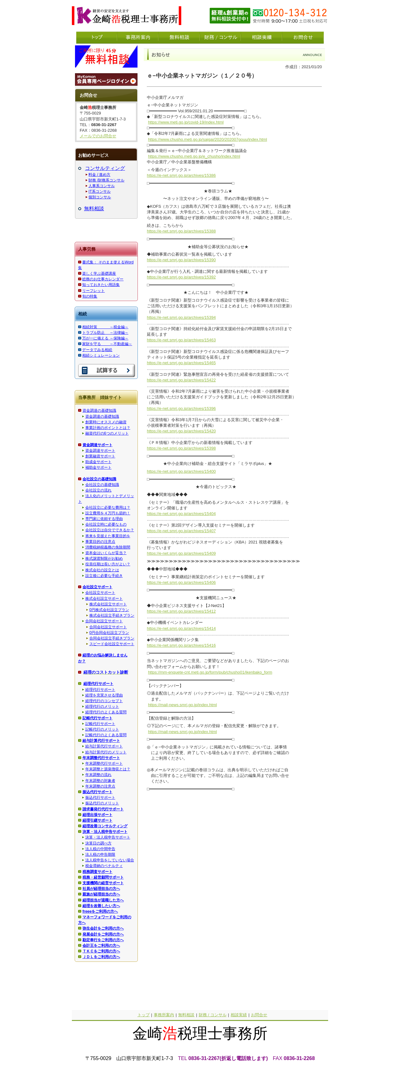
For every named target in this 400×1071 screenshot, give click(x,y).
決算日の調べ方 (98, 843)
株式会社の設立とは (102, 570)
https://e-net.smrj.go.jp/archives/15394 (181, 317)
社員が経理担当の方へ (101, 888)
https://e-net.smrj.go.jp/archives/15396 (181, 408)
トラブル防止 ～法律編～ (105, 332)
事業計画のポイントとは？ (107, 428)
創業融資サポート (100, 456)
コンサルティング (105, 168)
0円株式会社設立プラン (109, 610)
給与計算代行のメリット (106, 752)
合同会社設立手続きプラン (111, 638)
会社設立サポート (100, 592)
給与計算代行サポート (104, 746)
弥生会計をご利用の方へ (103, 928)
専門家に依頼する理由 (104, 519)
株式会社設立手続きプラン (111, 615)
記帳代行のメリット (102, 729)
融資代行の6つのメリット (107, 433)
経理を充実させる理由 (104, 695)
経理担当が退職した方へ (103, 900)
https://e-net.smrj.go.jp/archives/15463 (181, 340)
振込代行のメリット (102, 803)
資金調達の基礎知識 (99, 410)
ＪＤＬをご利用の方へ (101, 957)
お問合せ (259, 1014)
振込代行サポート (100, 797)
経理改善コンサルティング (105, 826)
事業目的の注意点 (100, 541)
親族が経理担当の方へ (101, 894)
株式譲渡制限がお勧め (104, 558)
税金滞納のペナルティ (104, 866)
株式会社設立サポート (104, 598)
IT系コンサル (99, 191)
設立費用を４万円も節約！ (107, 513)
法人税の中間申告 (100, 849)
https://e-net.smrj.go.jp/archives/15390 (181, 260)
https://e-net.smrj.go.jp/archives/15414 (181, 628)
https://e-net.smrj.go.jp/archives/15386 (181, 175)
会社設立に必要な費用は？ (107, 507)
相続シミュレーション (101, 355)
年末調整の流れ (98, 775)
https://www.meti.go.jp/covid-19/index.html (186, 122)
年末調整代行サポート (104, 763)
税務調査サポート (97, 872)
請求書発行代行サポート (103, 809)
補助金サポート (98, 467)
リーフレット (93, 290)
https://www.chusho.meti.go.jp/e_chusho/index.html (194, 156)
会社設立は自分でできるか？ (109, 530)
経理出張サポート (97, 815)
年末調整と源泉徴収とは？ (107, 769)
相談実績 (239, 1014)
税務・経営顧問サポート (103, 877)
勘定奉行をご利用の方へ (103, 940)
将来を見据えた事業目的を (107, 536)
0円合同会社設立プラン (109, 632)
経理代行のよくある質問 (106, 712)
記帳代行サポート (100, 724)
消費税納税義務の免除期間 (107, 547)
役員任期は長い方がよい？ (107, 564)
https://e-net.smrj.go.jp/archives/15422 (181, 380)
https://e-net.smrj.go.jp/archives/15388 (181, 231)
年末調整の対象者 (100, 780)
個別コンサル (99, 197)
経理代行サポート (100, 689)
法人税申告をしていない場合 (109, 860)
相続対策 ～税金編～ (105, 327)
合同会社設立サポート (104, 621)
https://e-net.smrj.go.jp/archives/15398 (181, 448)
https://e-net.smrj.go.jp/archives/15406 (181, 582)
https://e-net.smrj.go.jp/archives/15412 (181, 611)
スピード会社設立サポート (111, 644)
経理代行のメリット (102, 706)
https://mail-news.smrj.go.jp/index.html (182, 704)
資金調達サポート (100, 450)
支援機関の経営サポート (103, 883)
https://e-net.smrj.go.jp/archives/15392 (181, 277)
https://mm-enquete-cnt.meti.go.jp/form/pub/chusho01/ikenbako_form (210, 672)
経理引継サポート (97, 820)
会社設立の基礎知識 (102, 484)
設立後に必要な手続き (104, 576)
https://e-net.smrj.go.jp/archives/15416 (181, 645)
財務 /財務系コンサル (106, 180)
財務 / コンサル (213, 1014)
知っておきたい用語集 (101, 285)
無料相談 (94, 208)
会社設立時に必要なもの (106, 524)
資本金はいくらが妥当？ (106, 553)
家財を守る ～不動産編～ (107, 344)
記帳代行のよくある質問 (106, 735)
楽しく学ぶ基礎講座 (99, 273)
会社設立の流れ (98, 490)
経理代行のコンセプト (104, 701)
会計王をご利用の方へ (101, 945)
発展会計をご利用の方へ (103, 934)
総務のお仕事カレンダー (102, 279)
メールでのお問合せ (98, 136)
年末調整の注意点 (100, 786)
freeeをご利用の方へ (100, 911)
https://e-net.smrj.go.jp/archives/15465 (181, 362)
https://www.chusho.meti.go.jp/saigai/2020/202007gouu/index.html (207, 139)
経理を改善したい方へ (101, 906)
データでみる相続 (97, 350)
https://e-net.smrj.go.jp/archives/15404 (181, 513)
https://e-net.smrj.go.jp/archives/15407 (181, 530)
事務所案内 (164, 1014)
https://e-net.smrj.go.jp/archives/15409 (181, 553)
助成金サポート (98, 462)
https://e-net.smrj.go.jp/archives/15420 (181, 431)
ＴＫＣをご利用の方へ (101, 951)
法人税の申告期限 (100, 854)
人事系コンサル (101, 186)
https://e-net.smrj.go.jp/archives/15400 (181, 471)
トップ (144, 1014)
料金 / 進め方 (99, 174)
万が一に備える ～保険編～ (105, 338)
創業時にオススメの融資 (106, 422)
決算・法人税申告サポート (107, 837)
